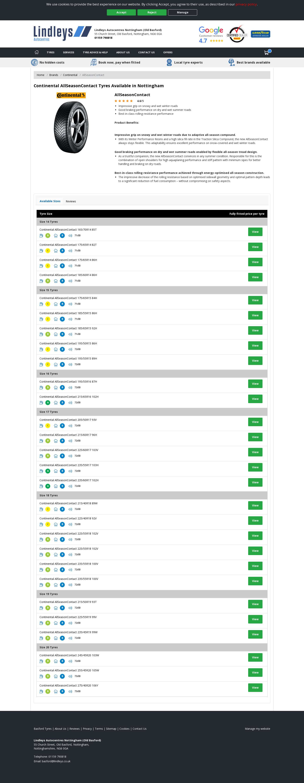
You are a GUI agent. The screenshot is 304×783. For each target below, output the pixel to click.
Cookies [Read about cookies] (124, 728)
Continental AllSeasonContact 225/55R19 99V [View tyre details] (68, 617)
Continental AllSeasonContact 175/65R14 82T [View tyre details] (68, 245)
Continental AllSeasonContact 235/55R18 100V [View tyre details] (69, 564)
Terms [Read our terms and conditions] (99, 728)
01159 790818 (103, 38)
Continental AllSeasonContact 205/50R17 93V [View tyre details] (68, 420)
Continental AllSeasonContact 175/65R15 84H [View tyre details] (68, 298)
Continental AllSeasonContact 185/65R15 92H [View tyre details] (68, 328)
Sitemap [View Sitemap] (111, 728)
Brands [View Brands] (53, 75)
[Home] (36, 52)
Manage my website (257, 728)
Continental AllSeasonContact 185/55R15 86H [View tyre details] (68, 313)
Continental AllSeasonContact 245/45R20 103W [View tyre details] (69, 655)
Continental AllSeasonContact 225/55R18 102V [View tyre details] (69, 533)
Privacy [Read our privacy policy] (87, 728)
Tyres (50, 52)
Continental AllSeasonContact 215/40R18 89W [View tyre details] (69, 503)
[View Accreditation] (237, 33)
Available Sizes (50, 201)
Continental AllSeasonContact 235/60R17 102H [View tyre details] (69, 480)
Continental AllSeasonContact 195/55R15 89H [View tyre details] (68, 358)
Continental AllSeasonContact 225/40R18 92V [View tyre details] (68, 518)
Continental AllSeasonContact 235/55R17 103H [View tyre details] (69, 465)
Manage (182, 12)
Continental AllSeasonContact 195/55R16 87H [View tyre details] (68, 381)
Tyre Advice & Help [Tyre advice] (95, 52)
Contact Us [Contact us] (146, 52)
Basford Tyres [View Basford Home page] (43, 728)
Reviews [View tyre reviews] (71, 201)
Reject (152, 12)
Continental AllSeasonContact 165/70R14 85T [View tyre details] (68, 229)
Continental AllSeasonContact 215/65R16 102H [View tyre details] (69, 396)
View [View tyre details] (255, 232)
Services (68, 52)
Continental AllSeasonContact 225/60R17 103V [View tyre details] (69, 450)
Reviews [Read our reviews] (74, 728)
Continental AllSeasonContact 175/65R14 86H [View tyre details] (68, 260)
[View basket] (266, 52)
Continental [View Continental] (70, 75)
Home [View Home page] (40, 75)
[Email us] (56, 761)
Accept (121, 12)
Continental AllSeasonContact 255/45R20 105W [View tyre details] (69, 670)
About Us (123, 52)
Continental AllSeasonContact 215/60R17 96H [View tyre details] (68, 435)
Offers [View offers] (168, 52)
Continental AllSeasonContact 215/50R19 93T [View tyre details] (68, 602)
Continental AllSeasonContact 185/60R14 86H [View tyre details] (68, 275)
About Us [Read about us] (60, 728)
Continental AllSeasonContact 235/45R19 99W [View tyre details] (69, 632)
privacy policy (246, 4)
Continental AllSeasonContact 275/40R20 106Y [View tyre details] (69, 685)
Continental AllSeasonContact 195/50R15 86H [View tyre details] (68, 343)
